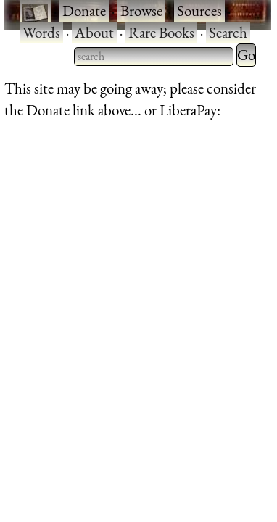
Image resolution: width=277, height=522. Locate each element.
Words (41, 32)
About (94, 32)
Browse (141, 10)
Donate (84, 10)
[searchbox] (153, 56)
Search (228, 32)
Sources (199, 10)
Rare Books (161, 32)
